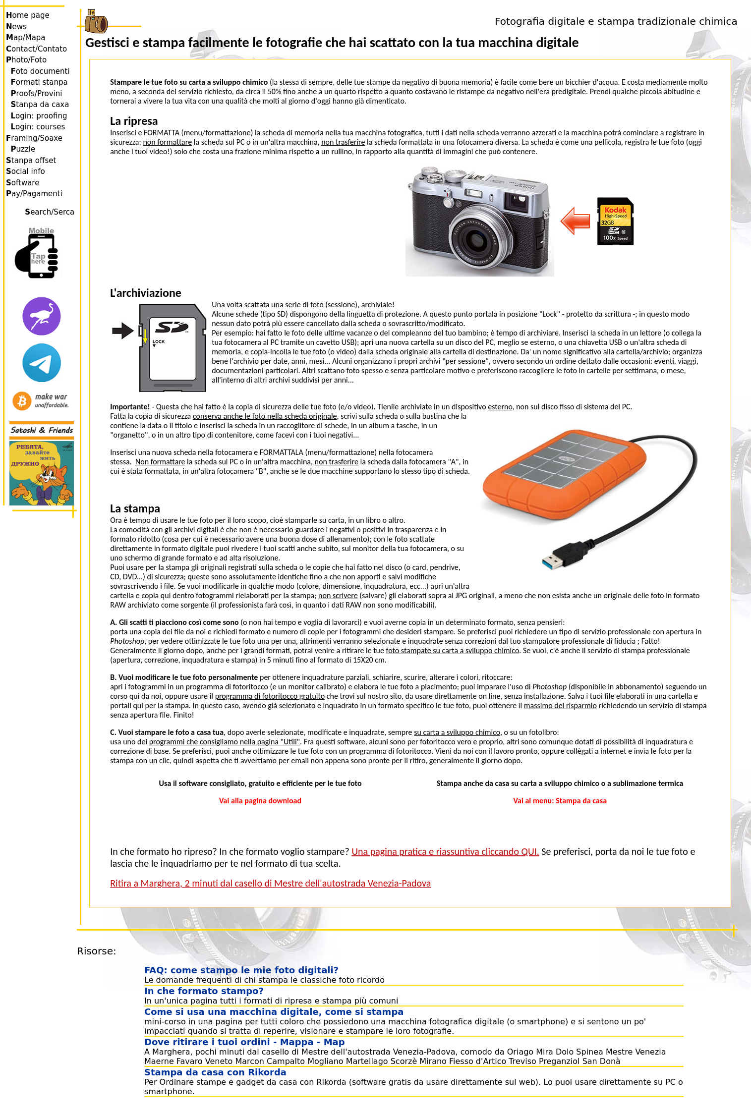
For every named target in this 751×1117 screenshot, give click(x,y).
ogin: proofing (39, 116)
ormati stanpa (39, 82)
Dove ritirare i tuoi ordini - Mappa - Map (244, 1042)
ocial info (25, 171)
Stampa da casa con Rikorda (215, 1072)
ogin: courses (38, 126)
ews (16, 26)
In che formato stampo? (204, 991)
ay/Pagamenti (34, 193)
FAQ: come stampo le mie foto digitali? (241, 970)
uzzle (23, 149)
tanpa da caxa (40, 104)
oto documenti (40, 71)
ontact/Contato (36, 49)
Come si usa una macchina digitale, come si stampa (274, 1011)
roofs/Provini (36, 93)
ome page (28, 15)
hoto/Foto (26, 60)
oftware (22, 182)
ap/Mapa (26, 37)
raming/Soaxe (34, 138)
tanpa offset (31, 160)
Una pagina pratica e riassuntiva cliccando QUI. (445, 851)
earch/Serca (51, 212)
